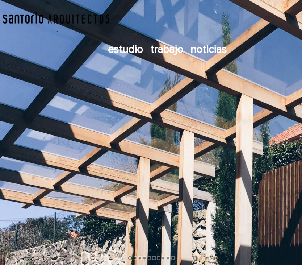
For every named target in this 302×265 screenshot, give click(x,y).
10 (173, 258)
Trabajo (166, 49)
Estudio (125, 49)
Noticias (208, 49)
